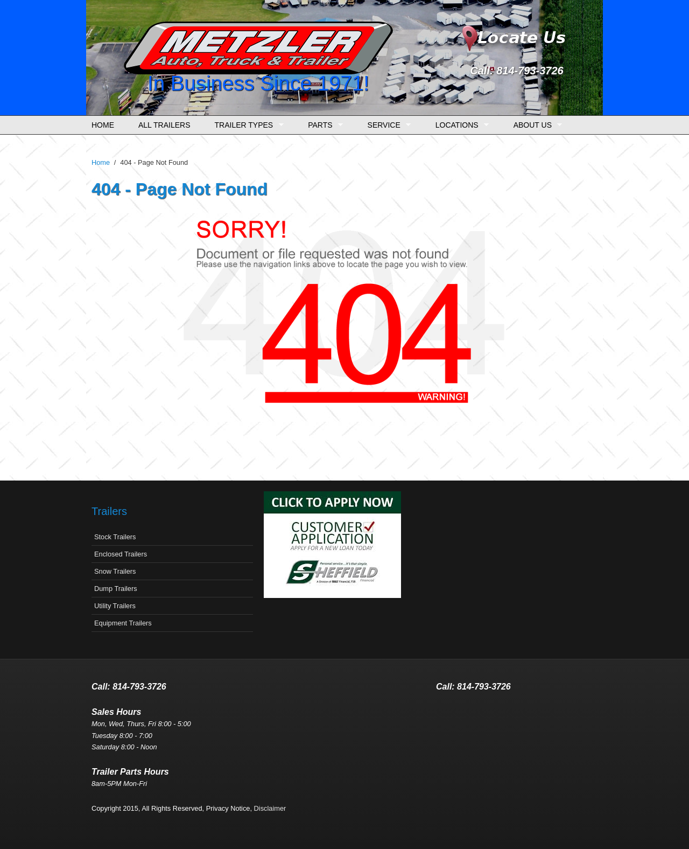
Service (386, 125)
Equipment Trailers (123, 623)
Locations (459, 125)
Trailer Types (246, 125)
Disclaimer (270, 808)
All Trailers (164, 125)
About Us (535, 125)
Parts (323, 125)
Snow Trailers (115, 571)
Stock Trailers (115, 537)
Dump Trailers (115, 588)
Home (103, 125)
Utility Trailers (115, 606)
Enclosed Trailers (120, 554)
